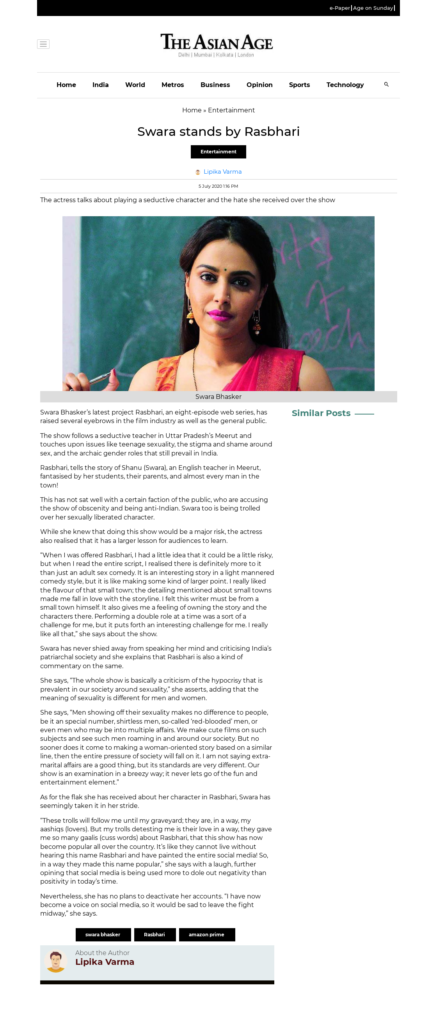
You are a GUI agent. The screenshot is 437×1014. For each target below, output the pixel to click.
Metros (173, 85)
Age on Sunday (373, 8)
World (135, 85)
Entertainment (218, 152)
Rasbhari (155, 935)
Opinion (260, 85)
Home (66, 85)
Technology (345, 85)
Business (215, 85)
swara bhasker (103, 935)
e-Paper (340, 8)
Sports (299, 85)
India (100, 85)
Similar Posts (321, 413)
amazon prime (207, 935)
